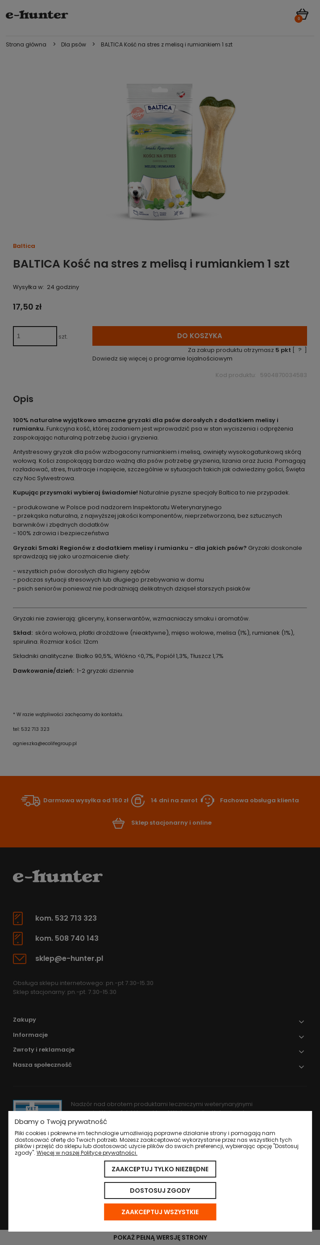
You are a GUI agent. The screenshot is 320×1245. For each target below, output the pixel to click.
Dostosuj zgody (160, 1190)
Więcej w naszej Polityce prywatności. (87, 1153)
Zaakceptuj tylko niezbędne (160, 1169)
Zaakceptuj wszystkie (160, 1211)
